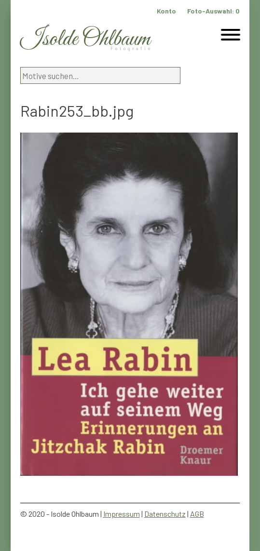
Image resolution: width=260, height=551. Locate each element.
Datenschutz (165, 513)
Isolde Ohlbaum (85, 39)
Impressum (121, 513)
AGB (197, 513)
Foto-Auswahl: (213, 11)
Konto (166, 11)
